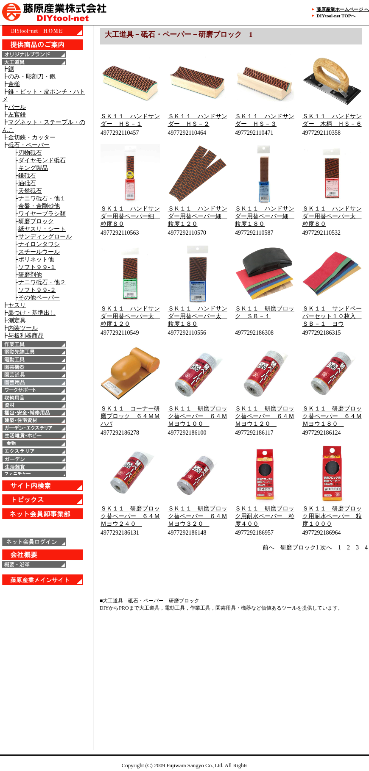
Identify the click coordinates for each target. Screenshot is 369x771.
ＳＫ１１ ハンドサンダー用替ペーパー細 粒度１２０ (197, 216)
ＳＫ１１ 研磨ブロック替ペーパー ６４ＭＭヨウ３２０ (197, 516)
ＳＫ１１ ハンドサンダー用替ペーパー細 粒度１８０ (264, 216)
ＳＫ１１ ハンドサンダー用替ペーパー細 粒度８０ (130, 216)
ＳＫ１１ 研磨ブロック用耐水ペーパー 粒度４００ (264, 516)
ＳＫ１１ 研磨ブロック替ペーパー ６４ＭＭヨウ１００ (197, 416)
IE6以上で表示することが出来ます (46, 343)
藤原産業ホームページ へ (342, 9)
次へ (326, 547)
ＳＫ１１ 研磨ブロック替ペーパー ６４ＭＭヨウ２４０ (130, 516)
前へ (268, 547)
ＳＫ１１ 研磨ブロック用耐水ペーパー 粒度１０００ (332, 516)
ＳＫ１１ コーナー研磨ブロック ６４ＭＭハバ (130, 416)
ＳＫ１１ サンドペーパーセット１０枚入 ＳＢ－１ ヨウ (332, 316)
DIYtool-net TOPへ (335, 15)
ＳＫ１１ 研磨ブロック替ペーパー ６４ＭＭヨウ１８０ (332, 416)
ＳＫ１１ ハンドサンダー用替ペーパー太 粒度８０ (332, 216)
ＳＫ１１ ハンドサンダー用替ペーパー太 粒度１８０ (197, 316)
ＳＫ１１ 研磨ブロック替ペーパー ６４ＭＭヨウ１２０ (264, 416)
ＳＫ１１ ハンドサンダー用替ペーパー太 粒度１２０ (130, 316)
